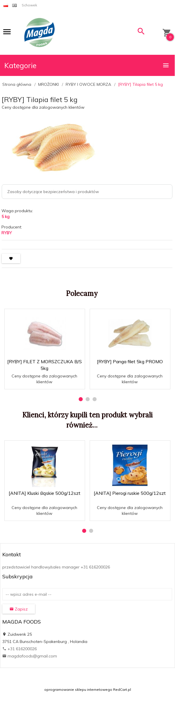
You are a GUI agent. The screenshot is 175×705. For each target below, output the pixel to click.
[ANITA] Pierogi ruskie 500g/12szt (130, 493)
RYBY (6, 232)
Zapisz (19, 609)
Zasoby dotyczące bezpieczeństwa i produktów (53, 191)
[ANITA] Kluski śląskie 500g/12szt (44, 493)
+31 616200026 (19, 648)
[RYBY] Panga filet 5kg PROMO (130, 361)
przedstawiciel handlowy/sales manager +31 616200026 (56, 567)
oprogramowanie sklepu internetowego (78, 689)
